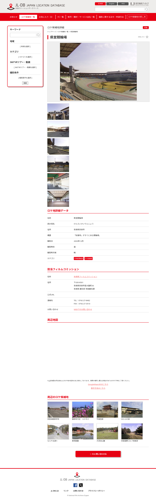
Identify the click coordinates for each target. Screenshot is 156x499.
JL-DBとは (55, 491)
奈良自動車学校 (58, 411)
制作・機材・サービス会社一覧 (81, 17)
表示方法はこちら (98, 388)
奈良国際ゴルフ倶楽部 (132, 432)
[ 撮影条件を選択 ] (25, 78)
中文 (123, 4)
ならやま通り (58, 432)
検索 (25, 83)
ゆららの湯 (132, 411)
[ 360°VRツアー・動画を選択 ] (25, 67)
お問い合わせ (78, 491)
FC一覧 (61, 17)
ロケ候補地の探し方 (137, 16)
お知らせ (13, 17)
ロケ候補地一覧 (28, 17)
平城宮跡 (107, 411)
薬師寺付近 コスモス (83, 411)
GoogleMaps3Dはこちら (98, 384)
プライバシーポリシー (96, 491)
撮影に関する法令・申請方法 (111, 17)
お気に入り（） (46, 17)
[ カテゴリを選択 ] (25, 57)
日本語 (100, 4)
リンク (66, 491)
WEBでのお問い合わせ (83, 309)
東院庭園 (83, 432)
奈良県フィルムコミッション (85, 276)
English (111, 4)
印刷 (145, 27)
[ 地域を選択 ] (25, 46)
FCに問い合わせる (99, 454)
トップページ (51, 32)
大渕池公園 (107, 432)
